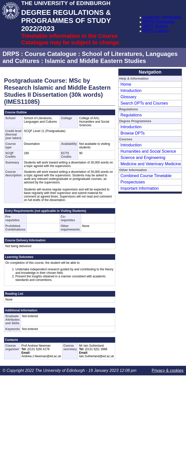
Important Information (139, 188)
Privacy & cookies (167, 370)
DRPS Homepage (158, 21)
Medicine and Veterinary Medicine (150, 164)
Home (125, 84)
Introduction (131, 90)
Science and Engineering (142, 157)
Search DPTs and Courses (144, 103)
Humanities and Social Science (148, 151)
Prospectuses (132, 182)
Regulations (131, 115)
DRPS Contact (155, 30)
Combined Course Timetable (146, 176)
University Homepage (161, 17)
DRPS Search (155, 26)
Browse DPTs (132, 133)
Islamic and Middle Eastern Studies (95, 60)
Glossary (128, 97)
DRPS (11, 53)
